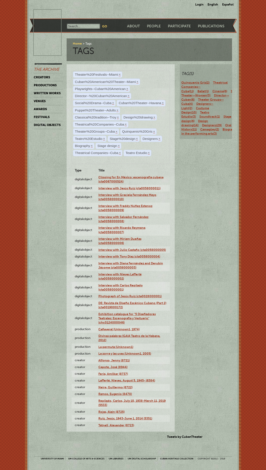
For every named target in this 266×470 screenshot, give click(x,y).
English (213, 4)
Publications (211, 26)
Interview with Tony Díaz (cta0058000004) (129, 256)
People (154, 26)
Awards (40, 109)
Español (228, 4)
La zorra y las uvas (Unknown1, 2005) (124, 353)
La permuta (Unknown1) (115, 347)
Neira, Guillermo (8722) (115, 387)
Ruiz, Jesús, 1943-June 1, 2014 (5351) (125, 418)
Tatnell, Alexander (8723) (116, 425)
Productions (45, 85)
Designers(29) (212, 125)
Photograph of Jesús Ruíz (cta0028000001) (130, 296)
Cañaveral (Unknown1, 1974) (119, 329)
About (133, 26)
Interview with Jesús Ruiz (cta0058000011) (129, 188)
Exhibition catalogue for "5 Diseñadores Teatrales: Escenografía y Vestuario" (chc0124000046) (127, 318)
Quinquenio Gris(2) (195, 82)
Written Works (47, 93)
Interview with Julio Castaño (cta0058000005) (132, 250)
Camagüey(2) (209, 129)
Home (77, 43)
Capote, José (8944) (112, 367)
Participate (179, 26)
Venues (40, 101)
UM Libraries (116, 458)
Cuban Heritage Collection (176, 458)
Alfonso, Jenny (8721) (114, 360)
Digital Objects (47, 125)
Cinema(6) (219, 91)
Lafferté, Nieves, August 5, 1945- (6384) (126, 380)
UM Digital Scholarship (142, 458)
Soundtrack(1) (209, 116)
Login (199, 4)
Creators (42, 77)
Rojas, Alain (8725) (111, 412)
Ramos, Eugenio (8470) (115, 394)
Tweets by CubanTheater (184, 436)
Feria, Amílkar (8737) (113, 374)
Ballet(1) (203, 91)
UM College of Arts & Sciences (86, 458)
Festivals (42, 117)
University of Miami (52, 458)
